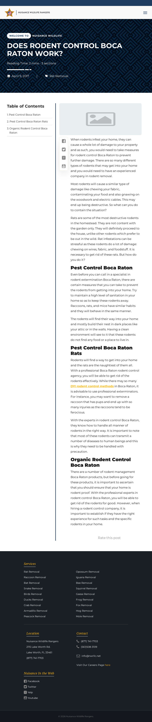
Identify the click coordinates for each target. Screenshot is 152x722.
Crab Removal (32, 605)
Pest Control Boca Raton (25, 114)
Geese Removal (85, 594)
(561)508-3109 (87, 646)
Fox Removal (84, 605)
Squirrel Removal (86, 588)
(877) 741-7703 (87, 641)
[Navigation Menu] (145, 12)
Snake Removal (33, 588)
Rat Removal (59, 76)
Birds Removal (33, 594)
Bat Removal (32, 582)
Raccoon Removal (35, 577)
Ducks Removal (33, 599)
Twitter (32, 686)
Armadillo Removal (35, 610)
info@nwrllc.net (89, 655)
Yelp (30, 692)
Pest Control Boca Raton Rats (29, 121)
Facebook (33, 681)
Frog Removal (84, 599)
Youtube (33, 698)
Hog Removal (84, 610)
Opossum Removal (87, 571)
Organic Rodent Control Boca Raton (28, 130)
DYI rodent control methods (92, 386)
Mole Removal (84, 616)
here (107, 665)
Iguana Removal (86, 577)
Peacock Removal (35, 616)
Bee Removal (84, 582)
